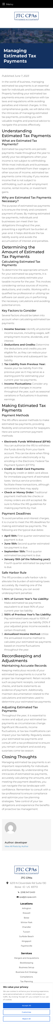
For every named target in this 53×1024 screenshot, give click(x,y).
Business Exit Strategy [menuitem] (26, 972)
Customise (26, 1012)
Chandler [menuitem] (26, 927)
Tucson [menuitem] (26, 932)
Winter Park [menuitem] (26, 922)
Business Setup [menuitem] (26, 967)
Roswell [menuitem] (26, 913)
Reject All (26, 1019)
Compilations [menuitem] (26, 977)
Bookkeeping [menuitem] (26, 963)
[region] (26, 1003)
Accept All (26, 1005)
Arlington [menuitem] (26, 908)
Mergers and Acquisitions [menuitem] (26, 958)
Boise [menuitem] (26, 918)
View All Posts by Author (16, 846)
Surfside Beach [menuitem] (26, 936)
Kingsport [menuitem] (26, 941)
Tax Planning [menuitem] (26, 981)
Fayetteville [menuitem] (26, 946)
